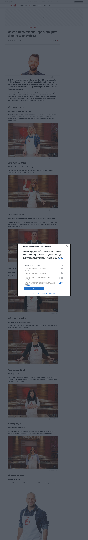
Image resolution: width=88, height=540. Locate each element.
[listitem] (44, 265)
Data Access (44, 293)
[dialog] (44, 270)
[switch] (61, 268)
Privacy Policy (52, 293)
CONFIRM (34, 288)
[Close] (67, 246)
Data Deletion (36, 293)
